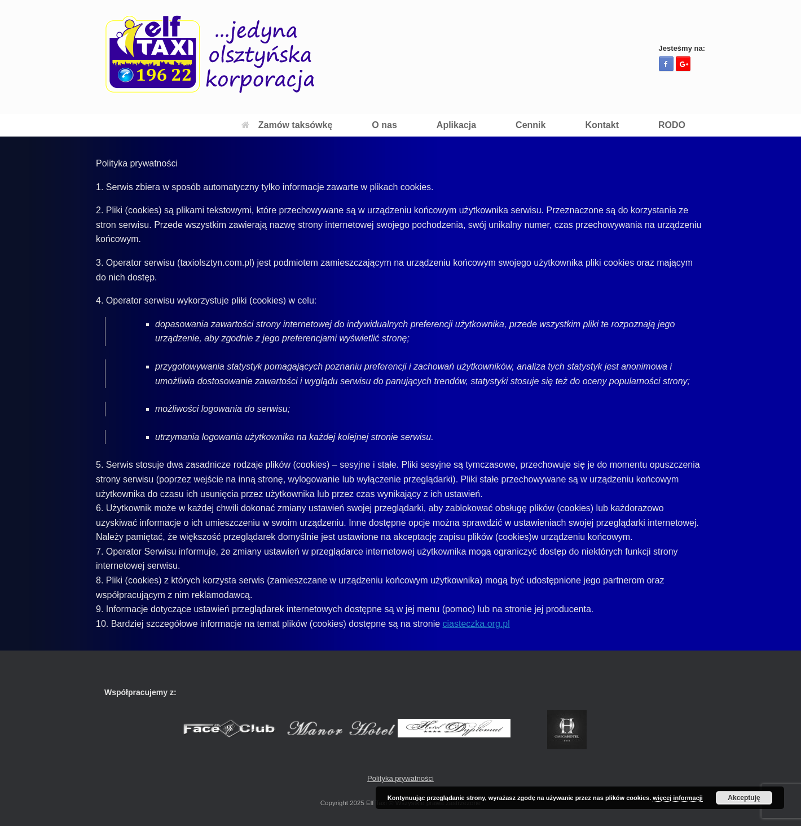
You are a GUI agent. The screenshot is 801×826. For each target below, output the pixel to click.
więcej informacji (678, 797)
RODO (671, 125)
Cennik (530, 125)
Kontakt (602, 125)
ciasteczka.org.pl (476, 624)
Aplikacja (456, 125)
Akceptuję (744, 798)
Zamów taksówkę (287, 125)
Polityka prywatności (400, 778)
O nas (384, 125)
